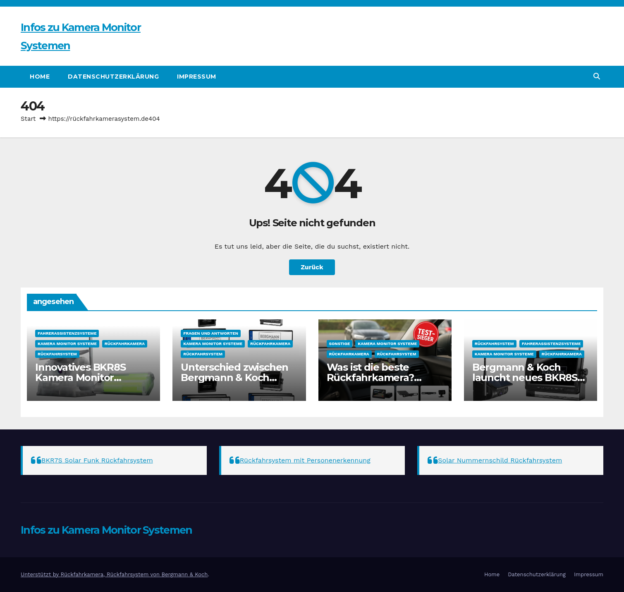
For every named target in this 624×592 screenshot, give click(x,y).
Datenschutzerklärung (113, 76)
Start (28, 118)
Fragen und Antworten (210, 333)
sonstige (339, 343)
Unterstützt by (40, 574)
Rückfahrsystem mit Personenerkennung (305, 460)
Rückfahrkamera (125, 343)
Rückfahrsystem (57, 354)
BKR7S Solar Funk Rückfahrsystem (97, 460)
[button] (596, 76)
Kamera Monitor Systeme (67, 343)
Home (40, 76)
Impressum (196, 76)
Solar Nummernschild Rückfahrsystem (500, 460)
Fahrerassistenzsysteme (67, 333)
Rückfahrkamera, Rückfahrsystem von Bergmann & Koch (134, 574)
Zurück (312, 267)
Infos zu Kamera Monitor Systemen (106, 530)
